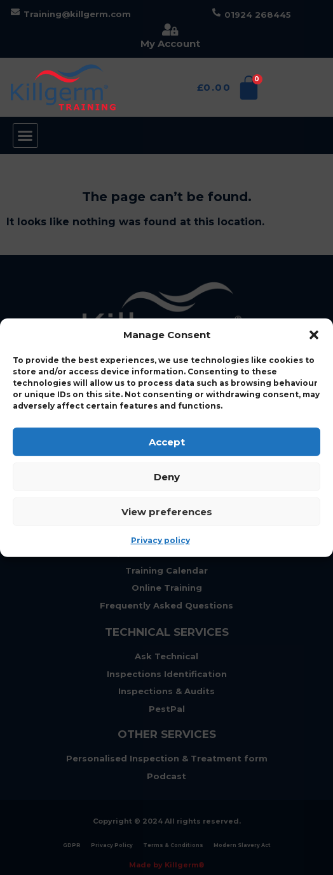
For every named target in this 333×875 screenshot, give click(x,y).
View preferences (166, 511)
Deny (167, 476)
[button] (314, 335)
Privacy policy (160, 540)
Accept (167, 441)
